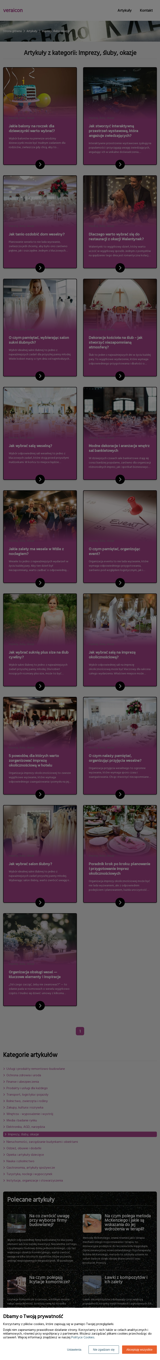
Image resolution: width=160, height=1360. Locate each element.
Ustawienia (74, 1349)
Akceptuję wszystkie (139, 1349)
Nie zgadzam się (104, 1349)
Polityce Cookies (82, 1337)
